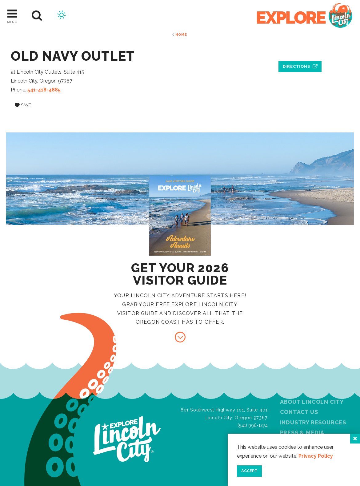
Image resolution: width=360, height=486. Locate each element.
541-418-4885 (44, 90)
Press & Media (302, 432)
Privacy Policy (315, 456)
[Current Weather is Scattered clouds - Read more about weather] (61, 15)
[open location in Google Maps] (300, 52)
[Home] (304, 16)
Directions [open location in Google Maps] (296, 66)
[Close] (355, 438)
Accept (249, 470)
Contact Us (299, 412)
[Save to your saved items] (23, 105)
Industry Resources (313, 422)
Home (181, 34)
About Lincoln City (312, 402)
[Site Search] (37, 16)
